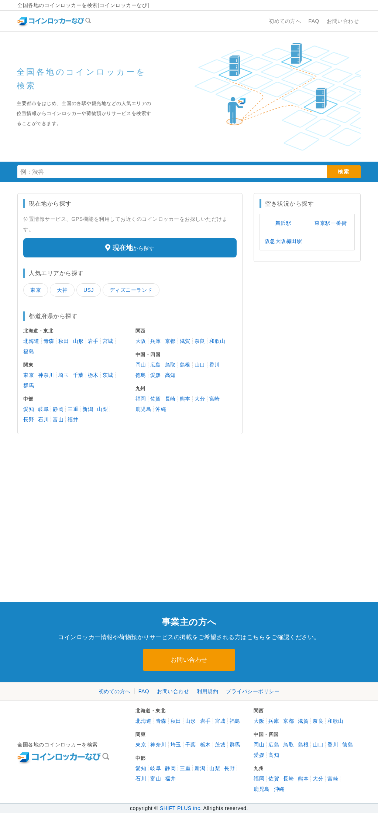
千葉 (78, 375)
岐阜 (43, 409)
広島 (155, 365)
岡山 (140, 365)
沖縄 (160, 409)
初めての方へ (115, 691)
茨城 (108, 375)
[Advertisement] (70, 486)
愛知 (28, 409)
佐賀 (155, 399)
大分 (200, 399)
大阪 (140, 341)
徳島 (140, 375)
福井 (73, 419)
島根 (185, 365)
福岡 (140, 399)
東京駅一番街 (331, 223)
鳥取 (170, 365)
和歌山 (217, 341)
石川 (43, 419)
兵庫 (155, 341)
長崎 (170, 399)
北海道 (31, 341)
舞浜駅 (283, 223)
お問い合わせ (189, 660)
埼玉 (63, 375)
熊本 (185, 399)
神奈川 (46, 375)
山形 (78, 341)
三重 (73, 409)
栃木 (93, 375)
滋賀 (185, 341)
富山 (58, 419)
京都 (170, 341)
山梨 (102, 409)
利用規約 (207, 691)
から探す (129, 248)
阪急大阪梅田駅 (283, 241)
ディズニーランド (131, 290)
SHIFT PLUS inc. (181, 808)
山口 (200, 365)
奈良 (200, 341)
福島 (28, 351)
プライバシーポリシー (252, 691)
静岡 (58, 409)
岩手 (93, 341)
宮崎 (214, 399)
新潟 (87, 409)
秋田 (63, 341)
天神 (62, 290)
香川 (214, 365)
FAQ (144, 691)
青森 (49, 341)
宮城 (108, 341)
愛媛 (155, 375)
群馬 (28, 385)
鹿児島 (143, 409)
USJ (88, 290)
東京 (35, 290)
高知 (170, 375)
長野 (28, 419)
